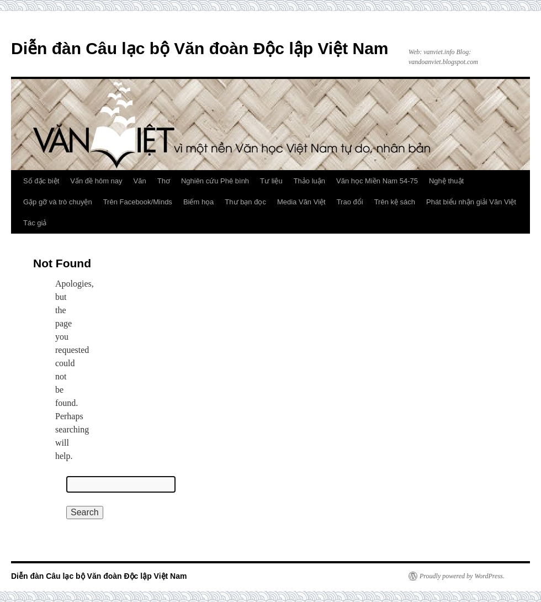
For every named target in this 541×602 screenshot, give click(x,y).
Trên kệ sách (394, 202)
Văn (140, 181)
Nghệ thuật (446, 181)
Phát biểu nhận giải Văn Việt (471, 202)
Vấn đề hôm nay (96, 181)
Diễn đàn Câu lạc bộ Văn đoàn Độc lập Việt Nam (200, 48)
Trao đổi (350, 202)
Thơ (163, 181)
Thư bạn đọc (245, 202)
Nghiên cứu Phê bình (215, 181)
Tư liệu (271, 181)
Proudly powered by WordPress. (462, 576)
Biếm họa (198, 202)
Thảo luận (309, 181)
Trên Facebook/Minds (137, 202)
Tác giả (34, 223)
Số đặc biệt (41, 181)
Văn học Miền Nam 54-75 (377, 181)
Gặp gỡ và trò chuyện (57, 202)
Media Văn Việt (301, 202)
